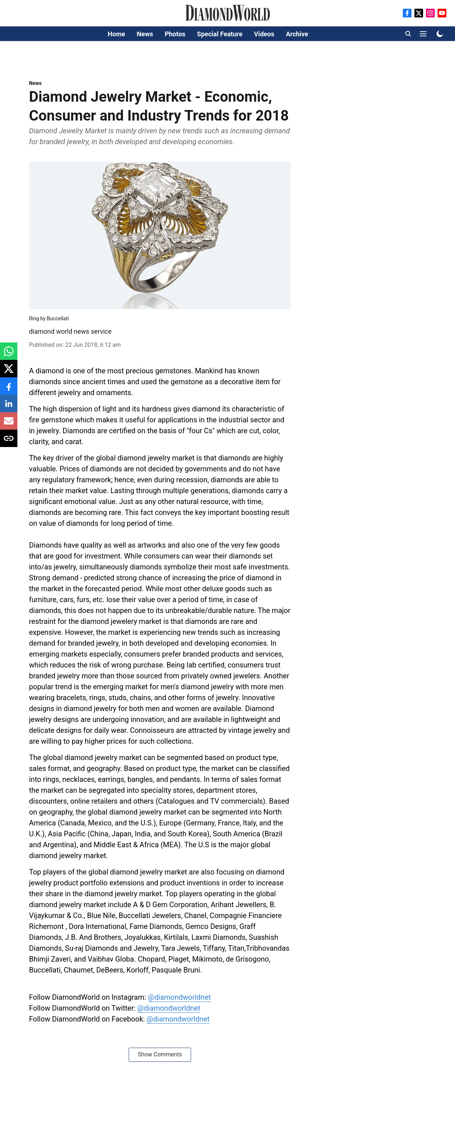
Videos (264, 34)
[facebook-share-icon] (9, 389)
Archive (297, 34)
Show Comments (160, 1054)
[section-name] (35, 83)
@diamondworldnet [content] (179, 997)
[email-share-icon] (9, 424)
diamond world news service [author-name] (70, 331)
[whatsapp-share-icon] (9, 355)
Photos (175, 34)
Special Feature (219, 34)
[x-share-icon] (9, 372)
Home (116, 34)
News (145, 34)
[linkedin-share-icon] (9, 407)
